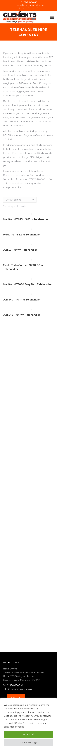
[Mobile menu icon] (52, 17)
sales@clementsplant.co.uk (28, 5)
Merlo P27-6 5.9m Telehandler (22, 234)
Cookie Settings (28, 742)
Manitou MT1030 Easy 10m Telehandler (27, 284)
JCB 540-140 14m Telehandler (22, 299)
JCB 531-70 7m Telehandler (20, 249)
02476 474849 (28, 2)
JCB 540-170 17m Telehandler (21, 314)
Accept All (28, 734)
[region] (28, 723)
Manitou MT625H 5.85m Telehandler (26, 219)
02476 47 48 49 (15, 685)
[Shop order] (19, 200)
